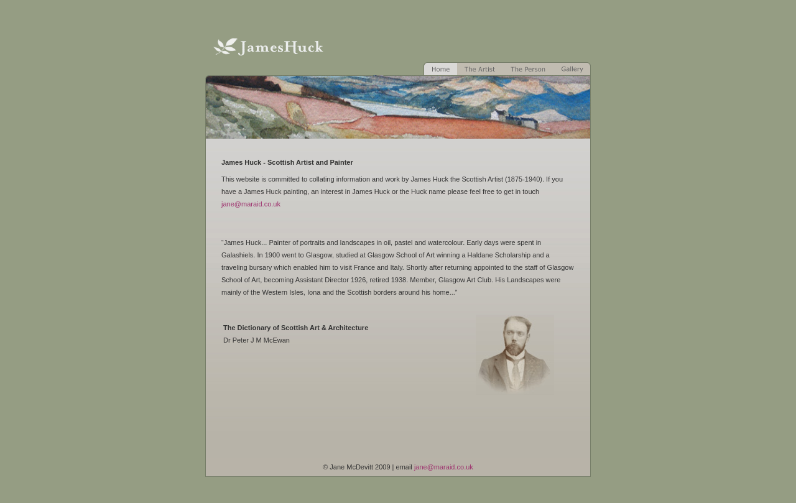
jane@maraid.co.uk (250, 204)
